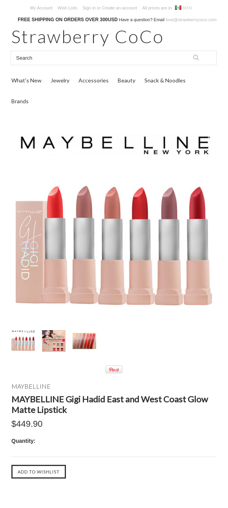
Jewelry (60, 80)
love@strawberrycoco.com (191, 19)
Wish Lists (67, 7)
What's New (26, 80)
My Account (41, 7)
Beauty (126, 80)
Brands (20, 101)
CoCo (87, 36)
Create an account (119, 7)
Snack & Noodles (165, 80)
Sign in (89, 7)
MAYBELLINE (31, 386)
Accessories (93, 80)
